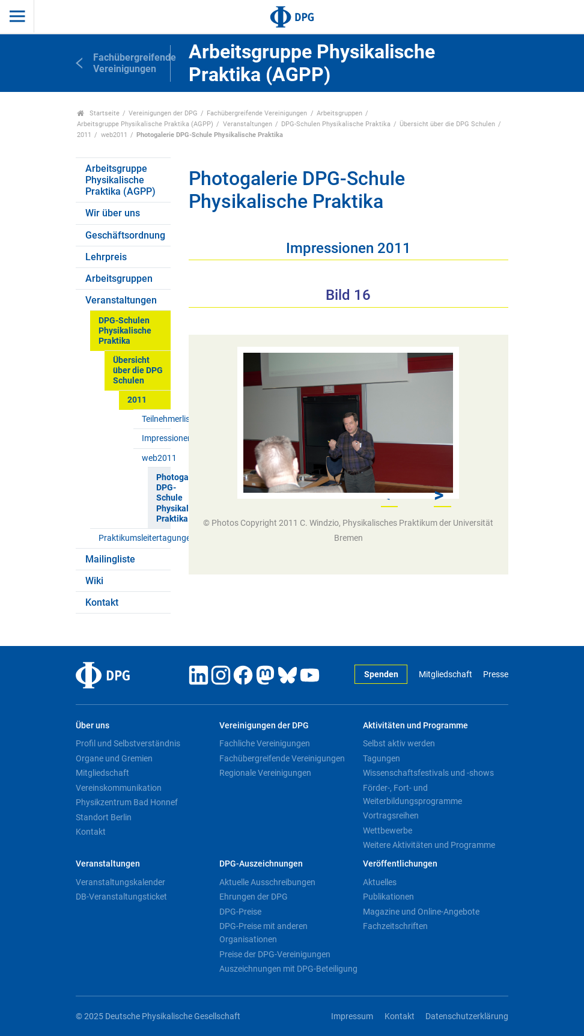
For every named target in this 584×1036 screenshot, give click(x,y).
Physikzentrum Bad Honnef (127, 802)
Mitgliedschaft (445, 674)
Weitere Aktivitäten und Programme (429, 845)
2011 (84, 135)
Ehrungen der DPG (253, 896)
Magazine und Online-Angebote (421, 911)
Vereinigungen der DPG (163, 113)
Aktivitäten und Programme (415, 726)
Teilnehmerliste (156, 419)
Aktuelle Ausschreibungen (267, 882)
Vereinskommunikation (119, 788)
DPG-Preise (240, 911)
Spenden (381, 674)
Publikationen (388, 896)
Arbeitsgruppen (339, 113)
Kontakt (101, 602)
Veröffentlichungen (400, 864)
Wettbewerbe (387, 830)
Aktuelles (380, 882)
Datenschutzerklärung (466, 1016)
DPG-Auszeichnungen (261, 864)
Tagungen (381, 758)
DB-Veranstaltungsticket (121, 896)
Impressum (352, 1016)
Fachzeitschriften (395, 926)
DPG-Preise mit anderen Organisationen (263, 932)
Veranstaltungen (247, 124)
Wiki (94, 581)
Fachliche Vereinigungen (264, 743)
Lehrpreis (106, 257)
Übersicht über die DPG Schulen (447, 124)
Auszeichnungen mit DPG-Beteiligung (288, 969)
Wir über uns (112, 213)
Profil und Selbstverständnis (128, 743)
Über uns (92, 726)
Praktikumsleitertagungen (134, 538)
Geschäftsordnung (125, 235)
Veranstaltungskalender (120, 882)
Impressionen (156, 438)
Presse (495, 674)
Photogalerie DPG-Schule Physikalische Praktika (163, 498)
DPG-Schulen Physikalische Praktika (336, 124)
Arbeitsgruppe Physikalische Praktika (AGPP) (145, 124)
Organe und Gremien (114, 758)
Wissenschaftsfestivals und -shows (428, 773)
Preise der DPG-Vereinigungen (274, 954)
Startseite (98, 113)
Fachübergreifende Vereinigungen (257, 113)
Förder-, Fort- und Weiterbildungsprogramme (412, 794)
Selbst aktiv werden (399, 743)
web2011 (114, 135)
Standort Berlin (104, 817)
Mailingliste (110, 559)
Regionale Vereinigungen (265, 773)
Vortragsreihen (391, 815)
